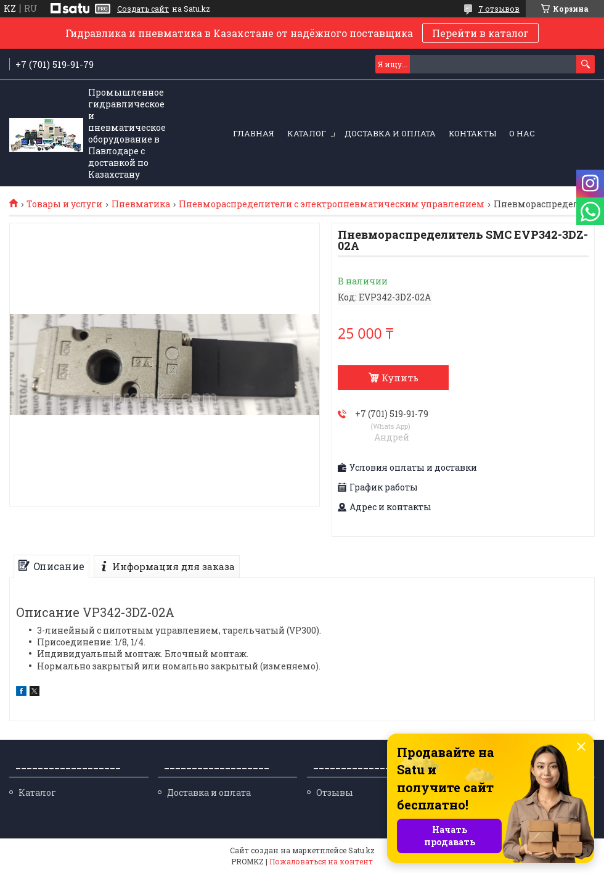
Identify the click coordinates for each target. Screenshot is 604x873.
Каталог (306, 133)
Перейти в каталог (480, 33)
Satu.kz (361, 850)
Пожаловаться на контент (321, 861)
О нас (522, 133)
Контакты (472, 133)
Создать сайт (143, 8)
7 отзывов (499, 9)
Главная (253, 133)
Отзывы (334, 792)
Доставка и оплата (390, 133)
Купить (400, 377)
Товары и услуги (64, 204)
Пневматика (141, 204)
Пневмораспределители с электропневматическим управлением (331, 204)
